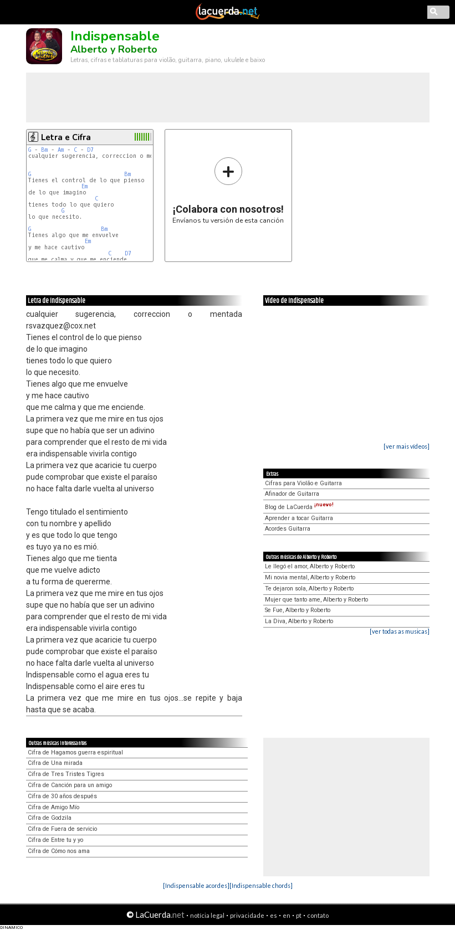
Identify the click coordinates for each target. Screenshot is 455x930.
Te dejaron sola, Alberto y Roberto (309, 588)
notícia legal (207, 915)
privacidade (247, 915)
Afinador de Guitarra (292, 493)
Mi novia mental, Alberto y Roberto (310, 577)
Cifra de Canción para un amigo (70, 785)
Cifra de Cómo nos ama (59, 851)
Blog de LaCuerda (299, 507)
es (273, 915)
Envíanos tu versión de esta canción (228, 190)
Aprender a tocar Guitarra (299, 518)
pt (298, 915)
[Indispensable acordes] (196, 885)
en (286, 915)
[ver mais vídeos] (407, 446)
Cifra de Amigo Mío (53, 807)
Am (61, 149)
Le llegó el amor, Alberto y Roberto (310, 566)
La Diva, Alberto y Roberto (299, 621)
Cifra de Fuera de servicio (62, 829)
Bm (44, 149)
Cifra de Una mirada (55, 763)
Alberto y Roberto (113, 49)
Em (84, 186)
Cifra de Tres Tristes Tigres (66, 774)
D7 (90, 149)
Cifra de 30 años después (62, 796)
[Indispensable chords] (261, 885)
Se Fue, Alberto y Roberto (297, 610)
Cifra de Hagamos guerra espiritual (75, 752)
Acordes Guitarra (287, 528)
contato (318, 915)
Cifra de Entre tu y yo (55, 840)
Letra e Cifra (66, 137)
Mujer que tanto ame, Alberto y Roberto (316, 599)
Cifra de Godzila (49, 817)
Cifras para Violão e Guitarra (303, 483)
